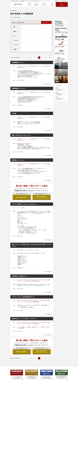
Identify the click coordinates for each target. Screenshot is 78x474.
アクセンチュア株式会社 (21, 208)
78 (41, 57)
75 (34, 57)
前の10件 (30, 57)
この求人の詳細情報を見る (47, 83)
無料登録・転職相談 (62, 5)
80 (46, 57)
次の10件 (50, 57)
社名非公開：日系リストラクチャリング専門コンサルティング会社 (28, 250)
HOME (11, 17)
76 (36, 57)
